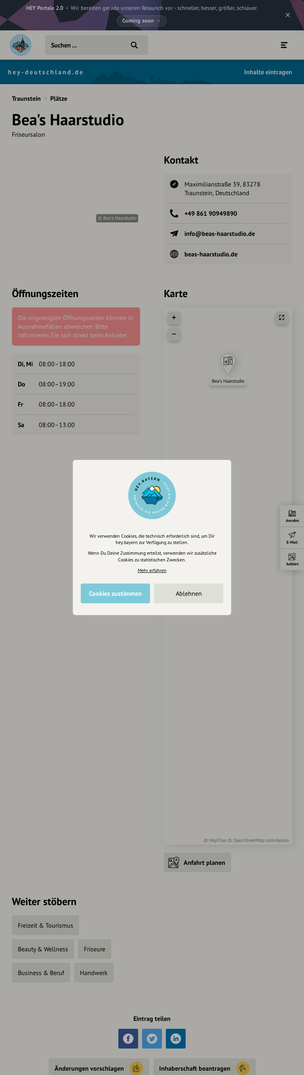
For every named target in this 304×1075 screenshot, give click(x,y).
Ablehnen (189, 593)
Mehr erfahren (152, 570)
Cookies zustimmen (115, 593)
